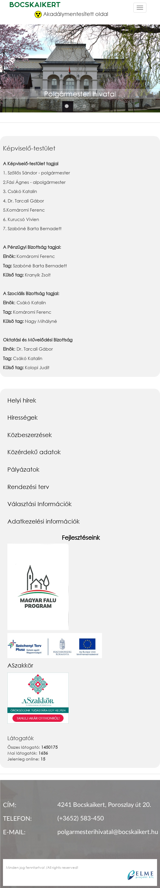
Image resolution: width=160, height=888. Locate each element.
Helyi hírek (21, 400)
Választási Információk (39, 503)
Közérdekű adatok (34, 451)
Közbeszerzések (29, 434)
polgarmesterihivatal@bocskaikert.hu (107, 832)
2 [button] (76, 106)
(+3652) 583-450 (80, 818)
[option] (80, 74)
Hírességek (22, 417)
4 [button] (93, 106)
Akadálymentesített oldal (71, 14)
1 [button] (67, 106)
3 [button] (85, 106)
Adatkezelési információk (43, 521)
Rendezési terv (28, 486)
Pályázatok (23, 469)
